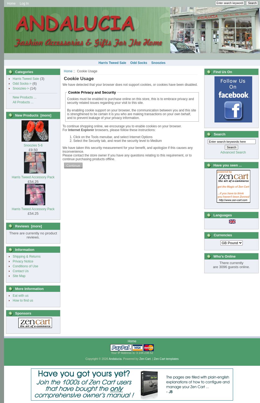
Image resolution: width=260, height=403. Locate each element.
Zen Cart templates (166, 358)
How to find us (23, 300)
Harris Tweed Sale (112, 63)
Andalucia (115, 358)
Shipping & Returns (26, 256)
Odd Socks (138, 63)
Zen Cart (145, 358)
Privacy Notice (23, 261)
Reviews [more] (28, 226)
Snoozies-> (21, 88)
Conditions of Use (25, 266)
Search (219, 134)
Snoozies (158, 63)
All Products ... (23, 102)
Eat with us (21, 296)
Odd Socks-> (22, 84)
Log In (24, 3)
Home (11, 3)
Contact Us (21, 271)
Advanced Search (233, 152)
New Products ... (24, 97)
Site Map (19, 276)
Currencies (223, 235)
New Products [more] (33, 115)
